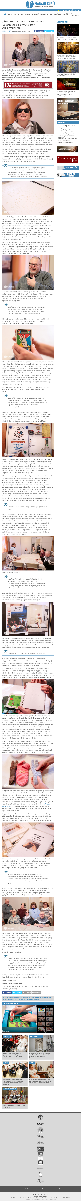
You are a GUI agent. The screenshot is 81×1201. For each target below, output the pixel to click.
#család (5, 997)
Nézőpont (57, 14)
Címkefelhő (61, 123)
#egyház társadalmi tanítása (18, 997)
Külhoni (27, 14)
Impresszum (27, 1199)
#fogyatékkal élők (35, 997)
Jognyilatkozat (41, 1199)
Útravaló (73, 138)
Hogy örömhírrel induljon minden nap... (66, 104)
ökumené (61, 140)
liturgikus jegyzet (63, 132)
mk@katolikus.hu (54, 1197)
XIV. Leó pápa (18, 14)
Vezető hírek (62, 22)
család (61, 137)
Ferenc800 (68, 138)
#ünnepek (37, 999)
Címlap (13, 1189)
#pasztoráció (19, 999)
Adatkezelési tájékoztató (50, 1199)
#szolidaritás (28, 999)
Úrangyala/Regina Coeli (65, 130)
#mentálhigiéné (8, 999)
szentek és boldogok (64, 134)
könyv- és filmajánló (68, 136)
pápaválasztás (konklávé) (65, 142)
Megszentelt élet (46, 14)
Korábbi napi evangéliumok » (70, 118)
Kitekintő (35, 14)
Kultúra (65, 14)
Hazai (10, 14)
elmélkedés (72, 132)
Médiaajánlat (34, 1199)
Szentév (68, 140)
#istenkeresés (46, 997)
